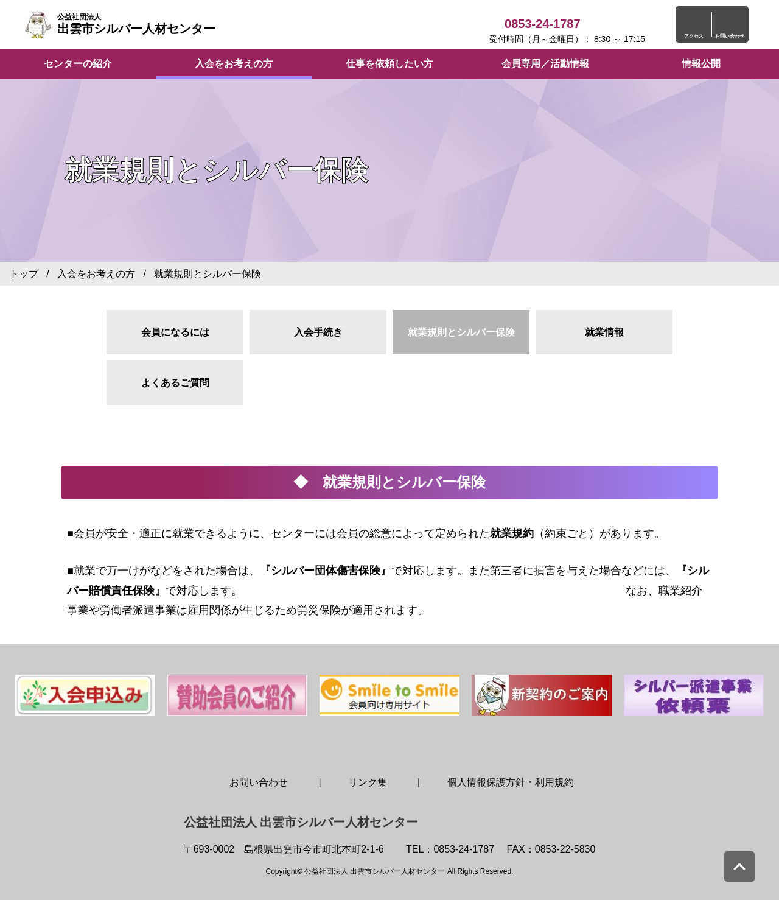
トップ (23, 274)
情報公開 (701, 63)
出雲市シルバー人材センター (136, 24)
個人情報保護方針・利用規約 (510, 782)
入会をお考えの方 (234, 63)
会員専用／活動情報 (545, 63)
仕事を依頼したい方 (389, 63)
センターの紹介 (78, 63)
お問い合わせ (258, 782)
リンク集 (367, 782)
